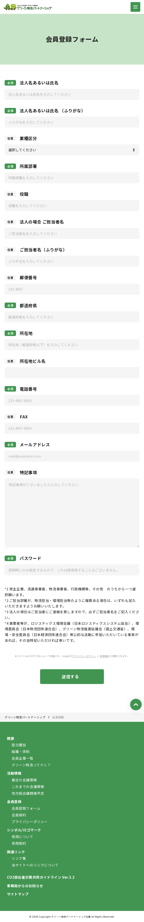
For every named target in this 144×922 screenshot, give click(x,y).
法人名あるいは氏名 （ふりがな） (53, 110)
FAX (24, 416)
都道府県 (28, 305)
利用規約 (105, 656)
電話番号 (28, 389)
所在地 (26, 333)
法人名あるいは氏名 (39, 83)
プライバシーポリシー (84, 656)
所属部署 (28, 166)
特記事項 (28, 472)
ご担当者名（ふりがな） (43, 250)
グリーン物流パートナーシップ (25, 717)
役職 (24, 194)
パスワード (30, 558)
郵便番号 (28, 277)
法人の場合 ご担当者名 (42, 222)
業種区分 (28, 138)
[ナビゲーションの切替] (135, 7)
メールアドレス (35, 444)
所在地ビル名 (33, 361)
